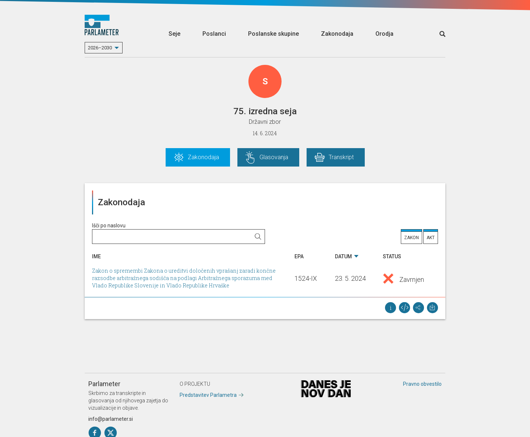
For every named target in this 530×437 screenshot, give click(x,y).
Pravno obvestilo (422, 384)
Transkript (341, 157)
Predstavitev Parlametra (208, 395)
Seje (174, 33)
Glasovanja (273, 157)
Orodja (384, 33)
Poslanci (214, 33)
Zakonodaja (337, 33)
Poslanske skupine (273, 33)
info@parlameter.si (110, 419)
